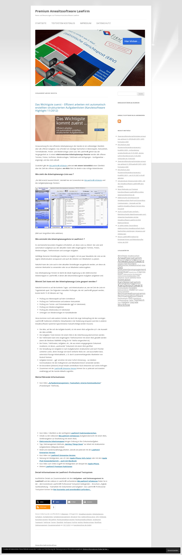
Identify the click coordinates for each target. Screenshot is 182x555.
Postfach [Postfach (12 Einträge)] (140, 290)
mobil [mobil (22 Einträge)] (132, 289)
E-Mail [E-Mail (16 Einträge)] (139, 272)
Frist (79, 517)
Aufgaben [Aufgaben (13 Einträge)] (121, 264)
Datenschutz (103, 23)
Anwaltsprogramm (85, 514)
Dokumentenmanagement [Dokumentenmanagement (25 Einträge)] (132, 269)
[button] (43, 502)
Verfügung (67, 522)
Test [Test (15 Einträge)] (119, 302)
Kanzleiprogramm (41, 520)
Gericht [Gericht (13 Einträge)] (127, 277)
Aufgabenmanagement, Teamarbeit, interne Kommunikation (75, 383)
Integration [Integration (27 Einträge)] (124, 279)
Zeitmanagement (41, 525)
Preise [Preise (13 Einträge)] (120, 291)
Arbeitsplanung (97, 514)
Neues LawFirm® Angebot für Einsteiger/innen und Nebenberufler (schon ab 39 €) (130, 239)
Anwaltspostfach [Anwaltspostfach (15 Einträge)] (133, 256)
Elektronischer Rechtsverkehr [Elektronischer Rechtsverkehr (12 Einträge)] (132, 274)
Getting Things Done (74, 444)
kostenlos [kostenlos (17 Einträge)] (133, 288)
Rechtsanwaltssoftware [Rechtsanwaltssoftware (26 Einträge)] (130, 295)
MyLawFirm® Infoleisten (87, 481)
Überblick (60, 522)
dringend (74, 517)
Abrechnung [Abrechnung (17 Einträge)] (122, 255)
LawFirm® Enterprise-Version (65, 368)
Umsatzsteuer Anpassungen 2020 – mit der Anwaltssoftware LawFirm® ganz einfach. (131, 183)
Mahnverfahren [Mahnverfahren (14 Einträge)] (123, 290)
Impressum (85, 23)
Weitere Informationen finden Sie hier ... (96, 549)
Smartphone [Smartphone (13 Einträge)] (137, 298)
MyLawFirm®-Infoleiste (58, 165)
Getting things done (88, 517)
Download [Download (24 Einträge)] (123, 271)
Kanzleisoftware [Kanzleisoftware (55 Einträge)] (130, 285)
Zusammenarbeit (54, 525)
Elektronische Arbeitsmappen (51, 441)
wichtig (80, 522)
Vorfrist (74, 522)
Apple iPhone (93, 464)
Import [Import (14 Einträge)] (138, 277)
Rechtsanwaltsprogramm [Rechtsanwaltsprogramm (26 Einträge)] (131, 293)
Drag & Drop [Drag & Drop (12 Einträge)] (133, 272)
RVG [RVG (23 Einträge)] (130, 298)
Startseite (40, 23)
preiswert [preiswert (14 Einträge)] (125, 291)
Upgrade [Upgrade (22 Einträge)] (134, 302)
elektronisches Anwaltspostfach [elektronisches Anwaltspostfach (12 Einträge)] (127, 276)
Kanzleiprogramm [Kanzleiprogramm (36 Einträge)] (129, 282)
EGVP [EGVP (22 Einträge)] (120, 273)
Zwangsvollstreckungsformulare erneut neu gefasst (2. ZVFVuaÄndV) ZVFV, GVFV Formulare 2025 (132, 164)
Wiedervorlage (88, 522)
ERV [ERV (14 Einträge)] (138, 276)
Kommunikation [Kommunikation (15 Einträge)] (123, 288)
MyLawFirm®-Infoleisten (69, 436)
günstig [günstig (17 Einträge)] (133, 277)
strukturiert (97, 520)
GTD (97, 517)
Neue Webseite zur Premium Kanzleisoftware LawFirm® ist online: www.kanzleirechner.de (131, 192)
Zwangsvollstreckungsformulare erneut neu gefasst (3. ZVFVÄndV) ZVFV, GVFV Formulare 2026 (132, 139)
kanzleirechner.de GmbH (82, 525)
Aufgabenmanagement (62, 517)
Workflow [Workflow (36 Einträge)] (124, 305)
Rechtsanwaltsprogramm (66, 520)
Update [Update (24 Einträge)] (125, 302)
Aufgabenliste (48, 517)
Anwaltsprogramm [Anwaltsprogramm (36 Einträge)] (130, 258)
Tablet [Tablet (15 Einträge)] (131, 300)
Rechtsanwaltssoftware (83, 520)
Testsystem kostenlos (63, 23)
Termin (53, 522)
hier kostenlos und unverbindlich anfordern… (72, 489)
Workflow (97, 522)
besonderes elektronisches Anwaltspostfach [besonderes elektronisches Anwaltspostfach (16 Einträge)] (129, 264)
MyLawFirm (52, 520)
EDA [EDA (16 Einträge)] (143, 272)
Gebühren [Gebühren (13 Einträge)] (121, 277)
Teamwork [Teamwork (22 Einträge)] (139, 300)
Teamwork (39, 522)
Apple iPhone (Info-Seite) (80, 458)
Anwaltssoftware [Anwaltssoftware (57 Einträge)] (131, 261)
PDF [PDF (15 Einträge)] (136, 290)
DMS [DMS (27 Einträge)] (120, 267)
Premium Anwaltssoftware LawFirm (62, 11)
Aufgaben (38, 517)
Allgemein (64, 514)
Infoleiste (102, 517)
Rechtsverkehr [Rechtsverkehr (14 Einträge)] (123, 298)
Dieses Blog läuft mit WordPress (45, 545)
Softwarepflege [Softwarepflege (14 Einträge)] (123, 300)
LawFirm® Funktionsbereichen (83, 433)
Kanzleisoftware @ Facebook (128, 102)
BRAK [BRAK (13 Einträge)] (143, 265)
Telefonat (46, 522)
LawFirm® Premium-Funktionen (59, 466)
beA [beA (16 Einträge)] (125, 263)
